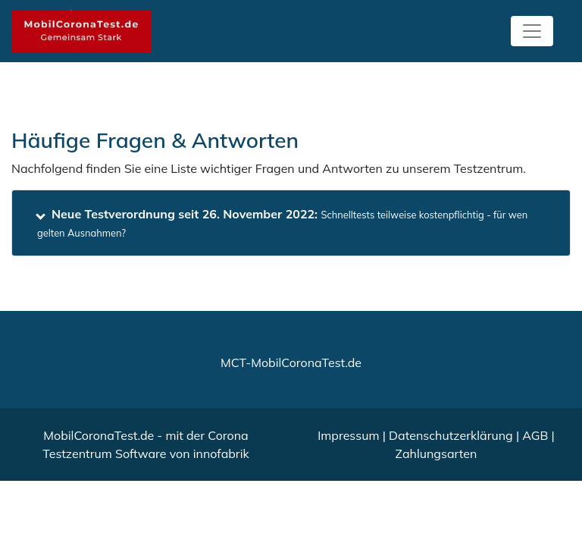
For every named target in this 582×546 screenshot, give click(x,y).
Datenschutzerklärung (451, 435)
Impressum (348, 435)
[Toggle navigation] (532, 31)
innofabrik (221, 453)
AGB (535, 435)
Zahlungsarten (436, 453)
